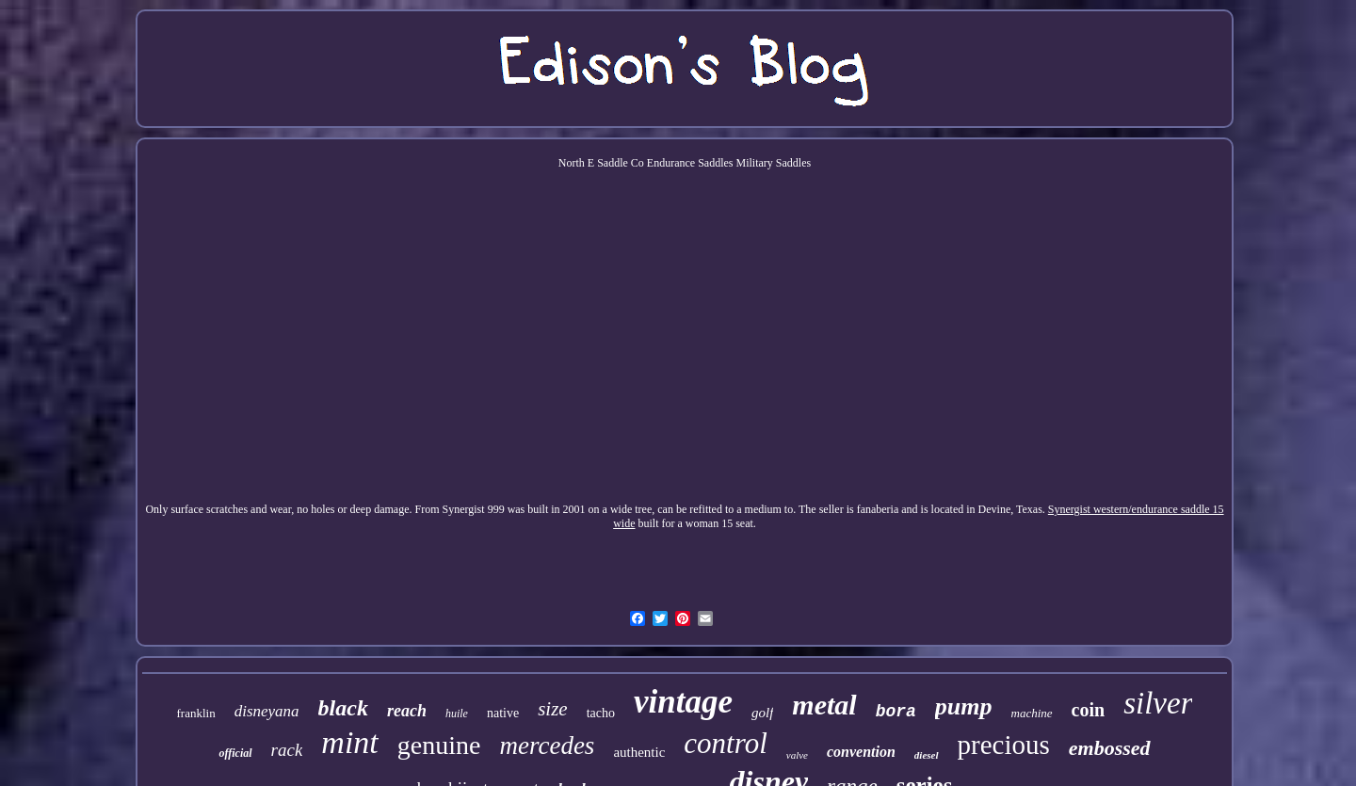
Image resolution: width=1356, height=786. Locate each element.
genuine (439, 745)
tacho (601, 713)
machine (1032, 713)
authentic (639, 752)
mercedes (546, 745)
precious (1004, 745)
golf (762, 712)
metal (824, 704)
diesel (926, 755)
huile (456, 713)
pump (964, 706)
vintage (683, 701)
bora (896, 711)
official (234, 753)
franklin (196, 713)
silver (1157, 703)
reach (407, 710)
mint (349, 742)
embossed (1110, 748)
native (503, 713)
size (553, 709)
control (725, 743)
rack (287, 750)
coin (1089, 709)
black (343, 708)
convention (861, 752)
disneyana (266, 711)
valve (797, 755)
